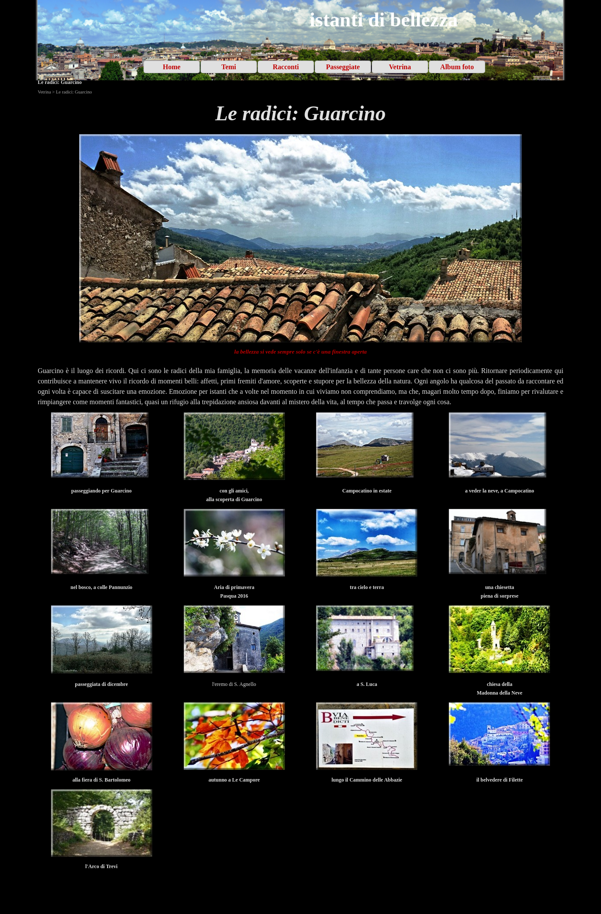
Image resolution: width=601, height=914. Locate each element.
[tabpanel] (300, 113)
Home (172, 67)
